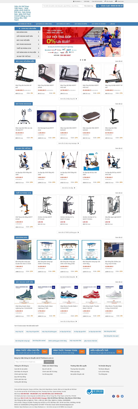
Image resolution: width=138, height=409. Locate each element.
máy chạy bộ (19, 331)
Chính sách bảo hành (20, 374)
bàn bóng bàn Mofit (110, 331)
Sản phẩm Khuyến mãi (77, 374)
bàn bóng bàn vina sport (111, 336)
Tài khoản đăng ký (104, 369)
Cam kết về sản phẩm (21, 369)
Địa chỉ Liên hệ (47, 369)
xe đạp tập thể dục (65, 331)
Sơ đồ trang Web (47, 374)
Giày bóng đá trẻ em (24, 24)
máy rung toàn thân (75, 340)
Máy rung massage (23, 104)
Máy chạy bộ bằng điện (25, 61)
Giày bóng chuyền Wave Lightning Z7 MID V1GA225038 (45, 308)
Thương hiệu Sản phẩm (77, 369)
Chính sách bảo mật (20, 379)
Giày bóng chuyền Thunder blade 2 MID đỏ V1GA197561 (91, 308)
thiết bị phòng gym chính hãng (57, 341)
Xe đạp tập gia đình (80, 331)
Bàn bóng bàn (21, 237)
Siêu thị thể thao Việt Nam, (56, 398)
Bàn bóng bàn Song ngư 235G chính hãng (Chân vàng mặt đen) (67, 264)
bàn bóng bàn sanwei (39, 340)
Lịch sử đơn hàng (104, 371)
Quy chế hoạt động (20, 377)
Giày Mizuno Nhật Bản (24, 282)
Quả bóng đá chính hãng (44, 24)
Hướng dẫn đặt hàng (20, 382)
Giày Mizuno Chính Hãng (73, 398)
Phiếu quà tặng (75, 371)
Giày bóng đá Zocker (98, 24)
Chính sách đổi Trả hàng (49, 371)
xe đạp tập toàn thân (95, 331)
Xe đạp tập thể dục (23, 148)
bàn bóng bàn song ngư (22, 341)
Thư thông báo (103, 374)
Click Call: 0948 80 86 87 (112, 6)
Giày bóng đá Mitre (81, 24)
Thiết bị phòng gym (23, 193)
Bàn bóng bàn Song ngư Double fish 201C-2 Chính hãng (23, 264)
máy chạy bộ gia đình (32, 331)
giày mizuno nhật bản (90, 341)
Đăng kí (49, 362)
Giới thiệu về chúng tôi (21, 371)
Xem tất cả (118, 61)
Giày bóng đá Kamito (63, 24)
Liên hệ (112, 24)
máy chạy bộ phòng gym (49, 331)
